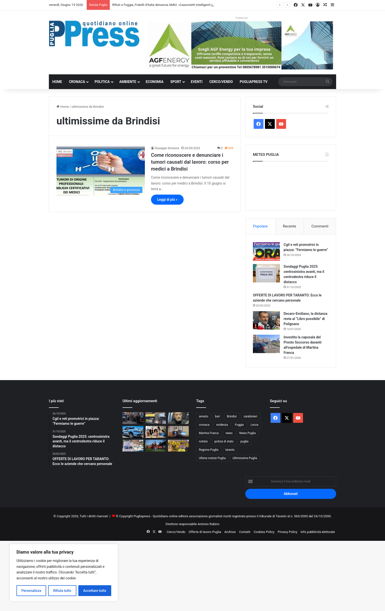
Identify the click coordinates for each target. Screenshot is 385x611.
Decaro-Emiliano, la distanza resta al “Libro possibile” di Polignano (305, 319)
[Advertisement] (147, 575)
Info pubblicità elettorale (318, 532)
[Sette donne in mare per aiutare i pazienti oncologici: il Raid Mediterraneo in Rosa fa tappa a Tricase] (133, 446)
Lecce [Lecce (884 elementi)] (255, 424)
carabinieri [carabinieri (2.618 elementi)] (250, 416)
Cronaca (77, 82)
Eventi (196, 82)
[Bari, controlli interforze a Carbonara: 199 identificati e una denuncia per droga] (133, 418)
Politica (102, 82)
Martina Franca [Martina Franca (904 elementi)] (209, 433)
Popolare (260, 226)
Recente (289, 226)
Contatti (244, 532)
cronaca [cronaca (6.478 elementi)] (204, 424)
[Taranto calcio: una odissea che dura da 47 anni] (155, 446)
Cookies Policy (264, 532)
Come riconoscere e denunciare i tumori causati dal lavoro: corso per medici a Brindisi (190, 162)
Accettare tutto (94, 591)
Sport (175, 82)
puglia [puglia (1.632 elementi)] (244, 441)
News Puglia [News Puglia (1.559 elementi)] (247, 433)
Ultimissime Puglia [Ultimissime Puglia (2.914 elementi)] (245, 458)
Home (57, 82)
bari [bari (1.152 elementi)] (217, 416)
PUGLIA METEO (291, 184)
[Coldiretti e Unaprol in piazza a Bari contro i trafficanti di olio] (178, 446)
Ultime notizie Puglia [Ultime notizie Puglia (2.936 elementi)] (212, 458)
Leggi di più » (167, 199)
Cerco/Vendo (221, 82)
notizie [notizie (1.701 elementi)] (203, 441)
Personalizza (31, 591)
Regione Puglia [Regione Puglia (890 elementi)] (209, 450)
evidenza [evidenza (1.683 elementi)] (222, 424)
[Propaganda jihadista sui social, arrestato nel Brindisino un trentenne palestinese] (178, 432)
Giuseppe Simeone (167, 148)
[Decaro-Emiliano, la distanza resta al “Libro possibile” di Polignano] (266, 320)
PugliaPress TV (253, 82)
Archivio (230, 532)
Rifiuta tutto (62, 591)
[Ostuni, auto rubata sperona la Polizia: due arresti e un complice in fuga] (133, 432)
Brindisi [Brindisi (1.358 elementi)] (232, 416)
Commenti (319, 226)
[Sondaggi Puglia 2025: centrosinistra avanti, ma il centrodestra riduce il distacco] (266, 273)
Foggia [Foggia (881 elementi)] (239, 424)
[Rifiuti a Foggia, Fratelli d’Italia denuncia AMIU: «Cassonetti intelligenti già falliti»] (155, 418)
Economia (155, 82)
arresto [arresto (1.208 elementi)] (203, 416)
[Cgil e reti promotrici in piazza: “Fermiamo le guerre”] (266, 251)
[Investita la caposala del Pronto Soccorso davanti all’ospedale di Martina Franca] (266, 344)
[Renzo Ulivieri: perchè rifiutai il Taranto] (178, 418)
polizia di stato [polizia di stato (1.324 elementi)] (224, 441)
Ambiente (127, 82)
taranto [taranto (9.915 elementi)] (230, 450)
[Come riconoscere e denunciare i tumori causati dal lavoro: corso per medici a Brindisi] (100, 171)
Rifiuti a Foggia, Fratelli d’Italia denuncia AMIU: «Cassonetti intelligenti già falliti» (168, 5)
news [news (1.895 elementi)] (229, 433)
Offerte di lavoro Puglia (205, 532)
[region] (64, 572)
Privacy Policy (287, 532)
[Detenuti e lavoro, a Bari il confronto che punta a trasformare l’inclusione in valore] (155, 432)
